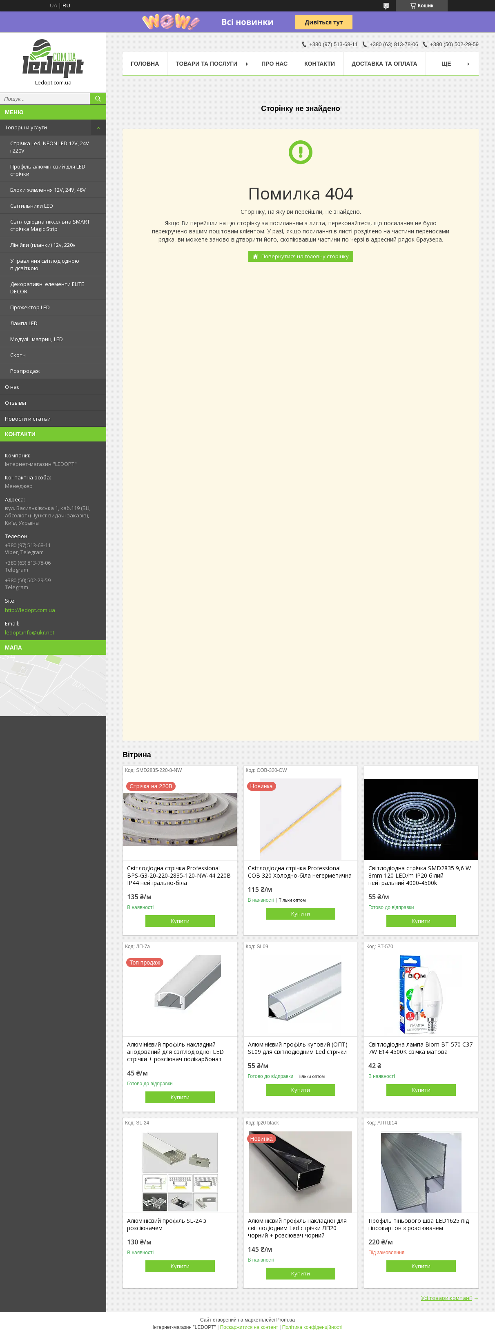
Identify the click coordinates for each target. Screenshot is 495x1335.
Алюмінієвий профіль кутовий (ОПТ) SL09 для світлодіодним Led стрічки (298, 1048)
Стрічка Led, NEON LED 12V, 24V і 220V (49, 147)
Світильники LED (31, 205)
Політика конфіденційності (312, 1327)
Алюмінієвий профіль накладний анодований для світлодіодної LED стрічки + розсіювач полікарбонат (175, 1052)
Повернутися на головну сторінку (305, 256)
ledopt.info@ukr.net (29, 632)
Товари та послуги (206, 63)
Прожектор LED (30, 307)
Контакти (319, 63)
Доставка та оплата (384, 63)
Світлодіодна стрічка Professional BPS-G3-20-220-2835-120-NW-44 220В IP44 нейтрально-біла (179, 876)
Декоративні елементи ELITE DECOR (47, 287)
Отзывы (15, 402)
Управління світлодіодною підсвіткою (44, 264)
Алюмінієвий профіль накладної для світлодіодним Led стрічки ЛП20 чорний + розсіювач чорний (297, 1228)
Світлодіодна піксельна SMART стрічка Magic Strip (50, 225)
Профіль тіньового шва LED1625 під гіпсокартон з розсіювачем (418, 1224)
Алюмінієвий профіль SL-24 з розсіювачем (166, 1224)
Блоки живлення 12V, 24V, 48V (48, 189)
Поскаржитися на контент (249, 1327)
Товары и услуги (26, 127)
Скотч (18, 355)
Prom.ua (285, 1320)
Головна (145, 63)
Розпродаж (25, 371)
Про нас (274, 63)
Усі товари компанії (446, 1298)
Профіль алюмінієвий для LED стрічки (47, 170)
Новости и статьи (28, 418)
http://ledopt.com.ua (30, 610)
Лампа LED (24, 323)
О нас (12, 386)
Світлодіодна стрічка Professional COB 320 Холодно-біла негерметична (300, 872)
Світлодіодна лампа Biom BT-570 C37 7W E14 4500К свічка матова (420, 1048)
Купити (180, 921)
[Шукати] (98, 99)
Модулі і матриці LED (36, 339)
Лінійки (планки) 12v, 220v (43, 244)
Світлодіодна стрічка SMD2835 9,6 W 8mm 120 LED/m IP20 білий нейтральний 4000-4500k (419, 876)
